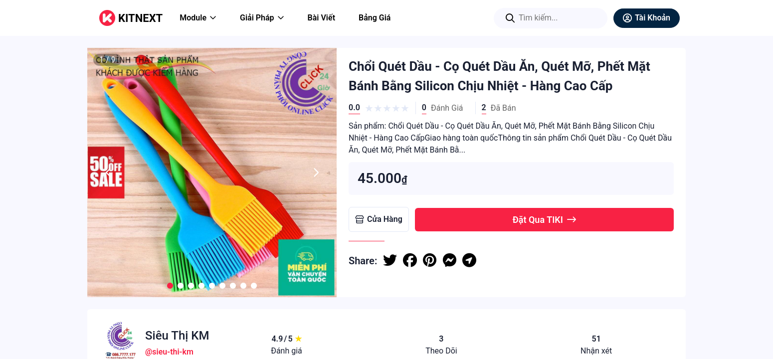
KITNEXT (140, 18)
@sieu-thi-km (169, 352)
